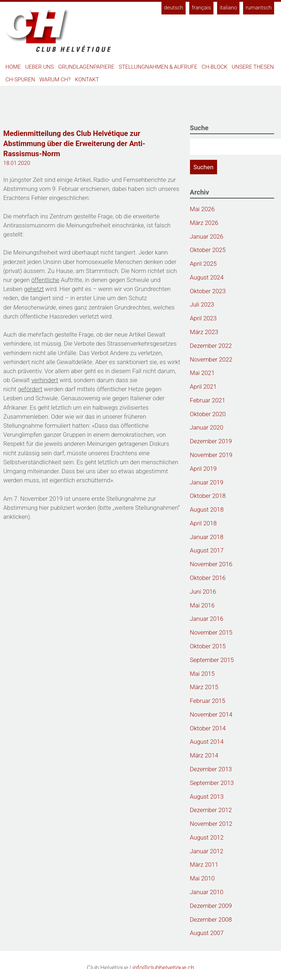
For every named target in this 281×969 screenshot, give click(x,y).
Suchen (203, 167)
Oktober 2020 (208, 414)
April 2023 (203, 318)
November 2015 (211, 632)
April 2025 (203, 263)
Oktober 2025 (208, 249)
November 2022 (211, 359)
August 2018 (207, 509)
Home (13, 67)
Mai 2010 (202, 878)
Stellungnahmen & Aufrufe (158, 67)
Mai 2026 (202, 209)
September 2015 (212, 659)
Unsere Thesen (253, 67)
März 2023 (204, 332)
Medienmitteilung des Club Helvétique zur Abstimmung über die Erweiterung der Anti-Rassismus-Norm (74, 143)
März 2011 (204, 864)
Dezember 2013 (211, 769)
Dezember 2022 (211, 345)
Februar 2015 (207, 700)
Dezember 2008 (211, 919)
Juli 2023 (202, 304)
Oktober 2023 (208, 291)
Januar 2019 (207, 482)
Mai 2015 (202, 673)
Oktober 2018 (208, 495)
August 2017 (207, 550)
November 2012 (211, 823)
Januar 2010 (207, 892)
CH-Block (214, 67)
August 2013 (207, 796)
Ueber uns (39, 67)
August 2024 (207, 277)
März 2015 (204, 687)
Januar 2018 (207, 537)
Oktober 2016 (208, 577)
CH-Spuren (20, 79)
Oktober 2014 (208, 728)
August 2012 (207, 837)
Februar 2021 (207, 400)
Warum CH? (54, 79)
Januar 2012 (207, 851)
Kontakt (87, 79)
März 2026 (204, 222)
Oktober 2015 (208, 646)
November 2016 (211, 564)
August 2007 (207, 932)
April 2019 (203, 468)
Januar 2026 (207, 236)
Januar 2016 (207, 618)
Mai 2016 (202, 605)
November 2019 (211, 454)
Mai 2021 (202, 372)
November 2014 (211, 714)
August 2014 (207, 741)
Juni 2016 (203, 591)
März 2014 (204, 755)
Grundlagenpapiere (86, 67)
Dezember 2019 (211, 441)
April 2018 (203, 523)
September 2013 (212, 782)
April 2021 (203, 386)
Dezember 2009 (211, 905)
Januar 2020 (207, 427)
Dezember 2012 (211, 810)
